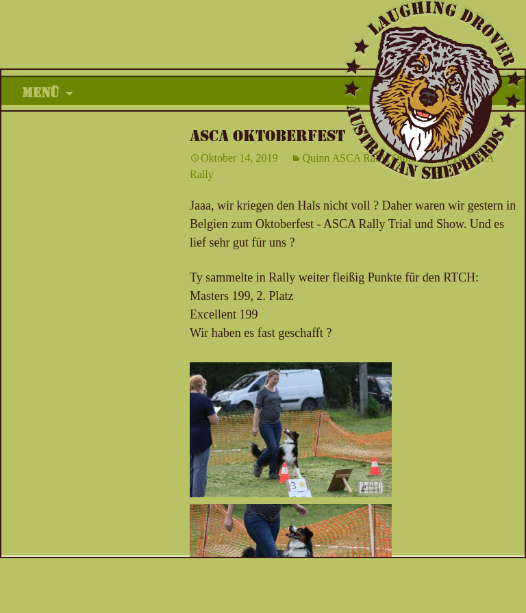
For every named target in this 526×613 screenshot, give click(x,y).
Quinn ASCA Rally (344, 158)
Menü (41, 93)
